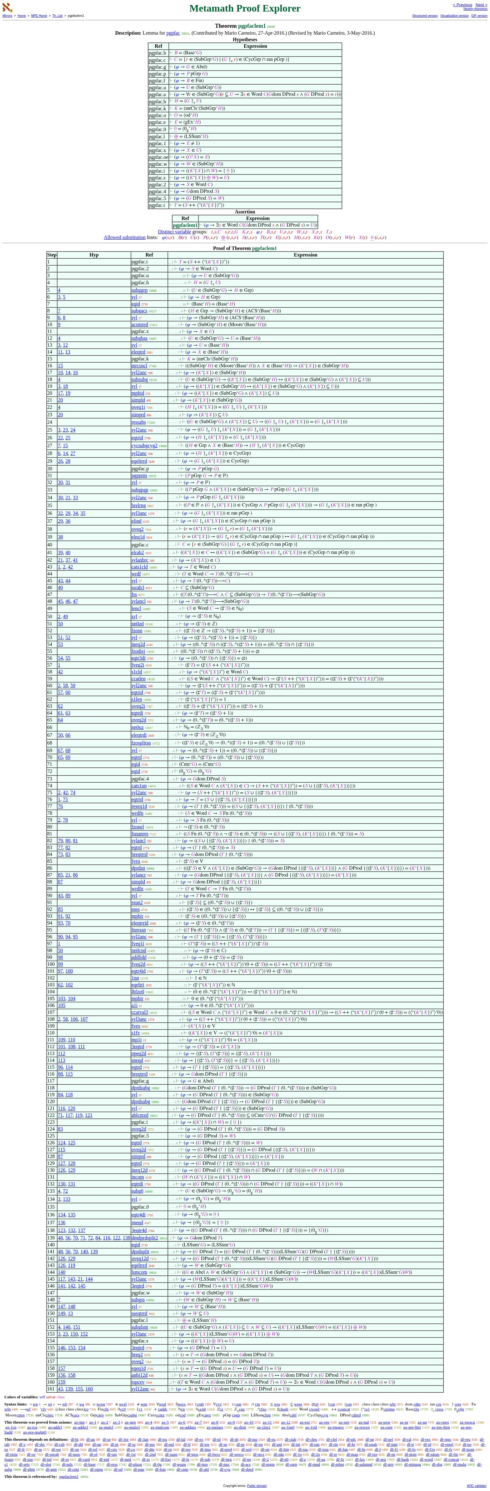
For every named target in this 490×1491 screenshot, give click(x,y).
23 (65, 430)
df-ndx (67, 1464)
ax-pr (404, 1422)
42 (70, 567)
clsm (267, 1415)
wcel (123, 1404)
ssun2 (137, 902)
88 (60, 1074)
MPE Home (39, 15)
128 (71, 1163)
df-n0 (284, 1459)
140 (84, 1251)
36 (67, 521)
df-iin (333, 1444)
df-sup (28, 1459)
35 (82, 513)
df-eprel (447, 1444)
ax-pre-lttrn (441, 1427)
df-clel (331, 1439)
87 (60, 881)
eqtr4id (139, 971)
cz (221, 1409)
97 (60, 971)
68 (67, 750)
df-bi (74, 1439)
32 (60, 513)
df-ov (31, 1454)
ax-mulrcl (132, 1427)
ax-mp (79, 1422)
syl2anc (139, 372)
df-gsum (179, 1464)
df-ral (406, 1439)
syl (135, 297)
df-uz (321, 1459)
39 (60, 552)
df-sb (234, 1439)
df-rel (93, 1449)
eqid (136, 303)
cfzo (262, 1409)
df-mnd (314, 1464)
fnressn (139, 929)
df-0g (157, 1464)
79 (60, 840)
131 (71, 1183)
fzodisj (138, 651)
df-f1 (394, 1449)
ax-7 (198, 1422)
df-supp (171, 1454)
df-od (118, 1469)
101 (61, 1046)
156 (61, 1375)
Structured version (425, 15)
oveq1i (138, 407)
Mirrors (7, 15)
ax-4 (148, 1422)
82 (67, 847)
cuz (242, 1409)
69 (67, 757)
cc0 (123, 1409)
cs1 (367, 1409)
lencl (136, 608)
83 (67, 854)
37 (67, 560)
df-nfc (351, 1439)
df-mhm (337, 1464)
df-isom (468, 1449)
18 (65, 386)
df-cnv (112, 1449)
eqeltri (138, 984)
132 (71, 1230)
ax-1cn (10, 1427)
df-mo (253, 1439)
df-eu (271, 1439)
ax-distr (240, 1427)
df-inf (47, 1459)
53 (60, 644)
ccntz (160, 1415)
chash (283, 1409)
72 (65, 1191)
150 (74, 1334)
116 (61, 1108)
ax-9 (231, 1422)
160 (89, 1388)
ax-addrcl (80, 1427)
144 (89, 1279)
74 (72, 792)
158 (71, 1375)
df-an (90, 1439)
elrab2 (138, 552)
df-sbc (40, 1444)
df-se (38, 1449)
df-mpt (392, 1444)
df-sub (205, 1459)
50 (60, 623)
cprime (389, 1409)
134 (61, 1214)
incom (138, 1177)
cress (439, 1409)
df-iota (323, 1449)
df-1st (131, 1454)
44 (67, 580)
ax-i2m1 (264, 1427)
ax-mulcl (106, 1427)
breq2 (137, 1354)
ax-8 (214, 1422)
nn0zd (138, 623)
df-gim (51, 1469)
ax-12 (286, 1422)
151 (76, 1327)
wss (277, 1404)
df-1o (297, 1454)
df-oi (65, 1459)
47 (75, 601)
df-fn (361, 1449)
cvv (219, 1404)
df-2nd (150, 1454)
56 (67, 1237)
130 (61, 1183)
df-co (131, 1449)
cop (349, 1404)
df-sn (223, 1444)
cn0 (203, 1409)
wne (144, 1404)
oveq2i (138, 706)
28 (67, 461)
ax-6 (181, 1422)
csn (332, 1404)
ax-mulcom (160, 1427)
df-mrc (224, 1464)
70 (67, 923)
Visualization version (454, 15)
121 (88, 1115)
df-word (426, 1459)
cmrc (50, 1415)
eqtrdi (137, 713)
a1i (135, 1005)
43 (60, 580)
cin (257, 1404)
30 (60, 482)
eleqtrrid (140, 923)
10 (60, 372)
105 (61, 1005)
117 (68, 1115)
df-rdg (279, 1454)
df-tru (162, 1439)
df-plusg (135, 1464)
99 (60, 964)
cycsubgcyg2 (145, 445)
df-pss (150, 1444)
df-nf (216, 1439)
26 (60, 461)
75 (65, 799)
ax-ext (305, 1422)
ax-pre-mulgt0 (34, 1432)
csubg (132, 1415)
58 (65, 685)
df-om (112, 1454)
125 (71, 1142)
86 (75, 874)
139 (94, 1251)
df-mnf (125, 1459)
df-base (90, 1464)
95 (75, 936)
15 (60, 365)
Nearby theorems (475, 9)
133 (66, 1199)
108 (71, 1046)
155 (79, 1388)
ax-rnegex (336, 1427)
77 (60, 847)
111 (81, 1046)
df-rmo (445, 1439)
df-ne (369, 1439)
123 (61, 1230)
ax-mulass (215, 1427)
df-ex (199, 1439)
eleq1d (138, 537)
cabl (293, 1415)
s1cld (137, 671)
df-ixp (373, 1454)
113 (61, 1060)
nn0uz (138, 727)
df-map (352, 1454)
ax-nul (363, 1422)
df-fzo (360, 1459)
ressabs (139, 422)
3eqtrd (138, 1046)
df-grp (388, 1464)
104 (71, 998)
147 (61, 1306)
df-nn (246, 1459)
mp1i (137, 1039)
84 (60, 1094)
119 (78, 1115)
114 (68, 1067)
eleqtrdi (139, 735)
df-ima (205, 1449)
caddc (162, 1409)
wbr (392, 1404)
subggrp (140, 290)
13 (67, 351)
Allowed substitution (125, 237)
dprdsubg (141, 1087)
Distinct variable (174, 231)
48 (60, 1237)
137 (81, 1230)
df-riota (11, 1454)
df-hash (403, 1459)
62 (60, 706)
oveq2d (139, 719)
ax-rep (324, 1422)
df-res (185, 1449)
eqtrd (137, 757)
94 (67, 936)
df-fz (340, 1459)
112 (61, 1053)
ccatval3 (140, 1012)
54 (60, 658)
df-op (258, 1444)
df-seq (381, 1459)
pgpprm (139, 475)
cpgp (236, 1415)
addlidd (139, 957)
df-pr (241, 1444)
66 (67, 735)
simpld (138, 400)
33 (75, 497)
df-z (302, 1459)
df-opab (371, 1444)
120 (71, 1108)
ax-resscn (467, 1422)
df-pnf (104, 1459)
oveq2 (138, 529)
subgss (138, 1299)
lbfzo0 (138, 991)
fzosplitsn (141, 743)
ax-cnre (387, 1427)
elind (137, 521)
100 (69, 971)
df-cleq (311, 1439)
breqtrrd (140, 854)
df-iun (315, 1444)
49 (65, 616)
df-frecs (214, 1454)
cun (239, 1404)
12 (65, 345)
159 (61, 1382)
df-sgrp (292, 1464)
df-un (96, 1444)
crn (439, 1404)
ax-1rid (311, 1427)
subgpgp (140, 489)
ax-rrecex (362, 1427)
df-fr (21, 1449)
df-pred (226, 1449)
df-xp (74, 1449)
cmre (21, 1415)
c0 (316, 1404)
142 (71, 1285)
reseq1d (139, 806)
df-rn (168, 1449)
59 (72, 685)
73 (60, 854)
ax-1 (93, 1422)
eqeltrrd (139, 461)
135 (71, 1214)
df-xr (146, 1459)
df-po (467, 1444)
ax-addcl (55, 1427)
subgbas (140, 338)
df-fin (453, 1454)
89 (67, 895)
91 (60, 916)
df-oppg (96, 1469)
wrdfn (137, 813)
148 (71, 1306)
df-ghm (29, 1469)
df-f (378, 1449)
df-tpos (192, 1454)
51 (60, 637)
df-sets (24, 1464)
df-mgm (268, 1464)
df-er (333, 1454)
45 (60, 601)
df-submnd (363, 1464)
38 (60, 537)
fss (134, 594)
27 (72, 453)
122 (116, 1237)
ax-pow (384, 1422)
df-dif (78, 1444)
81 (75, 840)
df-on (265, 1449)
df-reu (465, 1439)
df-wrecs (236, 1454)
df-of (93, 1454)
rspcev (138, 1382)
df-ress (112, 1464)
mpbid (138, 393)
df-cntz (73, 1469)
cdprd (356, 1415)
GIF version (479, 15)
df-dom (411, 1454)
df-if (187, 1444)
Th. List (57, 15)
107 (84, 1019)
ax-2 (104, 1422)
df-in (114, 1444)
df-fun (343, 1449)
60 (67, 692)
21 (67, 497)
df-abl (204, 1469)
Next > (482, 4)
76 (60, 806)
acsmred (140, 324)
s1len (137, 699)
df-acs (246, 1464)
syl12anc (140, 1388)
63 (67, 713)
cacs (75, 1415)
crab (200, 1404)
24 (72, 430)
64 (60, 719)
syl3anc (139, 513)
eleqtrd (138, 351)
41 (75, 560)
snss (136, 909)
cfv (43, 1409)
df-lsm (160, 1469)
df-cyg (225, 1469)
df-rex (426, 1439)
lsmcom (140, 1272)
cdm (416, 1404)
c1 (140, 1409)
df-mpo (74, 1454)
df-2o (315, 1454)
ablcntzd (140, 1115)
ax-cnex (442, 1422)
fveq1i (138, 943)
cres (458, 1404)
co (86, 1409)
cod (183, 1415)
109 (61, 1039)
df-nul (169, 1444)
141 (61, 1285)
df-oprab (52, 1454)
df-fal (180, 1439)
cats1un (139, 785)
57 (60, 692)
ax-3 (116, 1422)
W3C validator (477, 1486)
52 (67, 637)
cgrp (100, 1415)
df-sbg (437, 1464)
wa (81, 1404)
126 (61, 1170)
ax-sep (344, 1422)
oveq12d (140, 1258)
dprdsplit (140, 1251)
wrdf (136, 573)
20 (60, 400)
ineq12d (140, 1170)
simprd (138, 414)
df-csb (59, 1444)
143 (71, 1279)
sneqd (137, 1060)
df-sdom (432, 1454)
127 (61, 1163)
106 (74, 1019)
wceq (101, 1404)
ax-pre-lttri (412, 1427)
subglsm (140, 1327)
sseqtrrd (140, 1313)
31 (67, 482)
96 (60, 1067)
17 (60, 393)
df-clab (290, 1439)
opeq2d (139, 1053)
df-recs (258, 1454)
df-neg (226, 1459)
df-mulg (459, 1464)
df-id (427, 1444)
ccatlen (139, 678)
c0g (461, 1409)
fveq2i (138, 664)
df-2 (265, 1459)
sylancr (139, 874)
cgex (207, 1415)
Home (22, 15)
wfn (7, 1409)
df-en (391, 1454)
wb (64, 1404)
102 (69, 984)
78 (65, 820)
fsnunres (140, 833)
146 (61, 1347)
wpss (298, 1404)
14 (67, 372)
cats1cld (140, 567)
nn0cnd (139, 950)
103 (61, 998)
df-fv (448, 1449)
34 (75, 513)
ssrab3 (138, 587)
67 (60, 750)
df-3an (143, 1439)
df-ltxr (166, 1459)
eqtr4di (139, 1214)
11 (60, 351)
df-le (185, 1459)
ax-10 (248, 1422)
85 (60, 874)
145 (81, 1285)
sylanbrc (140, 560)
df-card (84, 1459)
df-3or (123, 1439)
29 (67, 513)
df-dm (149, 1449)
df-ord (246, 1449)
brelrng (139, 505)
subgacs (140, 310)
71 (60, 1115)
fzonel (138, 826)
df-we (56, 1449)
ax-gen (130, 1422)
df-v (22, 1444)
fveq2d (138, 964)
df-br (351, 1444)
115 (68, 1074)
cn (183, 1409)
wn (35, 1404)
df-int (295, 1444)
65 (60, 757)
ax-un (422, 1422)
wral (162, 1404)
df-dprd (247, 1469)
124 (61, 1142)
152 (84, 1334)
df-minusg (412, 1464)
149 (61, 1313)
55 (67, 658)
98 (60, 957)
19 (67, 393)
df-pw (205, 1444)
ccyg (324, 1415)
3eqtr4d (139, 1230)
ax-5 (165, 1422)
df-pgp (138, 1469)
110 (71, 1039)
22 (60, 437)
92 (67, 916)
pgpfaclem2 (68, 1476)
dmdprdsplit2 (145, 1237)
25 (67, 437)
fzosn (137, 630)
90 (60, 936)
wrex (182, 1404)
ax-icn (32, 1427)
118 (68, 1094)
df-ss (132, 1444)
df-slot (46, 1464)
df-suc (303, 1449)
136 (61, 1222)
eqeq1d (139, 1368)
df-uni (277, 1444)
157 (61, 1368)
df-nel (388, 1439)
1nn (135, 977)
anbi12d (140, 1375)
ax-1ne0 (287, 1427)
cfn (106, 1409)
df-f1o (430, 1449)
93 (60, 923)
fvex (136, 861)
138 (126, 1237)
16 (75, 372)
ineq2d (138, 644)
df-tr (410, 1444)
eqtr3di (139, 658)
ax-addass (188, 1427)
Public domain (257, 1486)
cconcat (344, 1409)
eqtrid (137, 437)
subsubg (140, 379)
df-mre (202, 1464)
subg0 (137, 1191)
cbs (416, 1409)
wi (50, 1404)
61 (60, 713)
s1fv (136, 1032)
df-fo (412, 1449)
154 (81, 1347)
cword (314, 1409)
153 (71, 1347)
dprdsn (138, 868)
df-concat (451, 1459)
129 (71, 1170)
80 (67, 840)
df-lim (284, 1449)
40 (67, 552)
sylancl (139, 601)
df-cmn (182, 1469)
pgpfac (173, 33)
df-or (106, 1439)
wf (28, 1409)
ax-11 (267, 1422)
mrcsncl (140, 365)
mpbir (137, 916)
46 (67, 601)
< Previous (462, 4)
